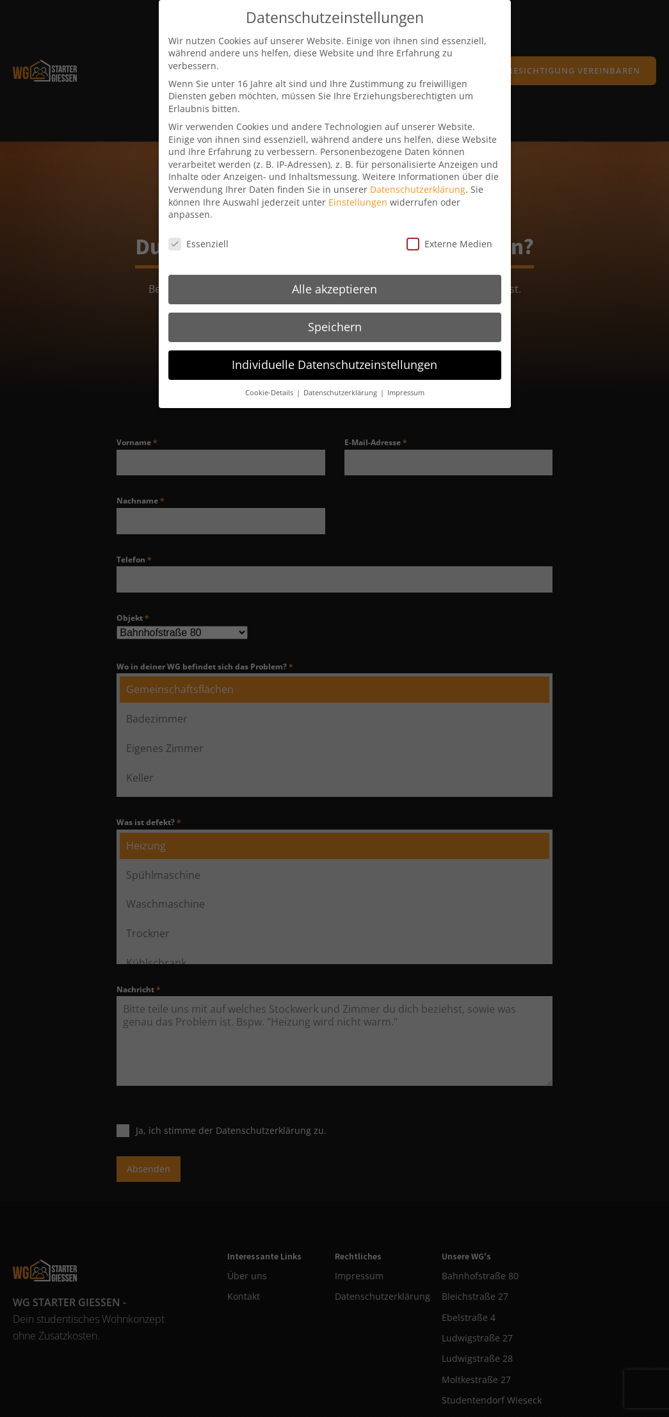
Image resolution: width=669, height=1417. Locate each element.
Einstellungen (357, 190)
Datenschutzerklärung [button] (341, 380)
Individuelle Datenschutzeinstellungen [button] (334, 352)
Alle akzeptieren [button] (334, 276)
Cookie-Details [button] (270, 380)
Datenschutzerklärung (417, 178)
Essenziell (198, 232)
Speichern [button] (335, 314)
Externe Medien (449, 232)
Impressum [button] (405, 380)
